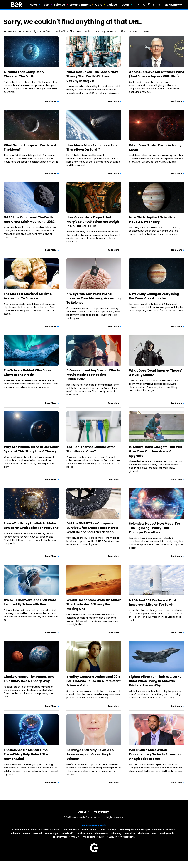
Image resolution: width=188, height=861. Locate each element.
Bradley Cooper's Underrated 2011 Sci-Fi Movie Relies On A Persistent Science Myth (93, 681)
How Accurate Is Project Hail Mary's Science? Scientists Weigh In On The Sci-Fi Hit (92, 221)
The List (75, 837)
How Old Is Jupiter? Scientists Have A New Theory (152, 219)
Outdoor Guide (84, 833)
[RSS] (159, 4)
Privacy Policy (100, 812)
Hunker (158, 829)
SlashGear (143, 833)
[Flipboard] (154, 4)
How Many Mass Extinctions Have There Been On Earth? (93, 147)
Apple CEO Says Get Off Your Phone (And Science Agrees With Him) (156, 74)
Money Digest (52, 833)
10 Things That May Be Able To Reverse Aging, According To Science (90, 754)
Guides (112, 4)
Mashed (37, 833)
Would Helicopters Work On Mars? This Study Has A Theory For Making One (93, 604)
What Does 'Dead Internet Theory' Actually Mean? (155, 372)
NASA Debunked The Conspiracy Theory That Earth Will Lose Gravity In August (92, 76)
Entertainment (80, 4)
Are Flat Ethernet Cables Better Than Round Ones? (90, 449)
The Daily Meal (60, 837)
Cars (98, 4)
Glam (102, 829)
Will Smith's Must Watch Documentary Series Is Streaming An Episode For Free (156, 754)
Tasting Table (167, 833)
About (82, 812)
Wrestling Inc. (127, 837)
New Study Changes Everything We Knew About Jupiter (154, 296)
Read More (50, 101)
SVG (154, 833)
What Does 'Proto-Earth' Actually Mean (155, 147)
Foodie (55, 829)
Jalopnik (15, 833)
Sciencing (116, 833)
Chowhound (18, 829)
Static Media (79, 817)
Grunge (112, 829)
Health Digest (127, 829)
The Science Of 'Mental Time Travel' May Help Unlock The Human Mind (26, 754)
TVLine (102, 837)
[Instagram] (149, 4)
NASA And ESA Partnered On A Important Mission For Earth (152, 602)
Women (113, 837)
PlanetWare (101, 833)
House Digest (144, 829)
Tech (45, 4)
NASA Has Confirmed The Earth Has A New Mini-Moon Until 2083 (29, 219)
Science (59, 4)
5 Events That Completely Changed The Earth (24, 74)
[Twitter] (144, 4)
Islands (169, 829)
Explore (45, 829)
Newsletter (173, 4)
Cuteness (33, 829)
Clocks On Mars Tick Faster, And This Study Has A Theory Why (29, 679)
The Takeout (89, 837)
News (33, 4)
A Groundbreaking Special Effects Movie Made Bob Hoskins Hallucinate (93, 374)
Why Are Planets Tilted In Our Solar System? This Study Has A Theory (31, 449)
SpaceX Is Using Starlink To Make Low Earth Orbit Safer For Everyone (31, 525)
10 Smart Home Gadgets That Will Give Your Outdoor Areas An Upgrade (155, 451)
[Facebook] (139, 4)
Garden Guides (88, 829)
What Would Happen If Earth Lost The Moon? (30, 147)
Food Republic (70, 829)
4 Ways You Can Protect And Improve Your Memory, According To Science (93, 298)
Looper (26, 833)
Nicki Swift (67, 833)
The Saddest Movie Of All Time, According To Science (28, 296)
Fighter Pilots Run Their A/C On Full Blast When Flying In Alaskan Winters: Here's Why (156, 681)
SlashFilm (130, 833)
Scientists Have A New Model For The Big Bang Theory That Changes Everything (154, 528)
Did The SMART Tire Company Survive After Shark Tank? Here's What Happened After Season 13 (92, 527)
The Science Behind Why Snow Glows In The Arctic (27, 372)
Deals (126, 4)
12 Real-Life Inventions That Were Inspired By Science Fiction (30, 602)
